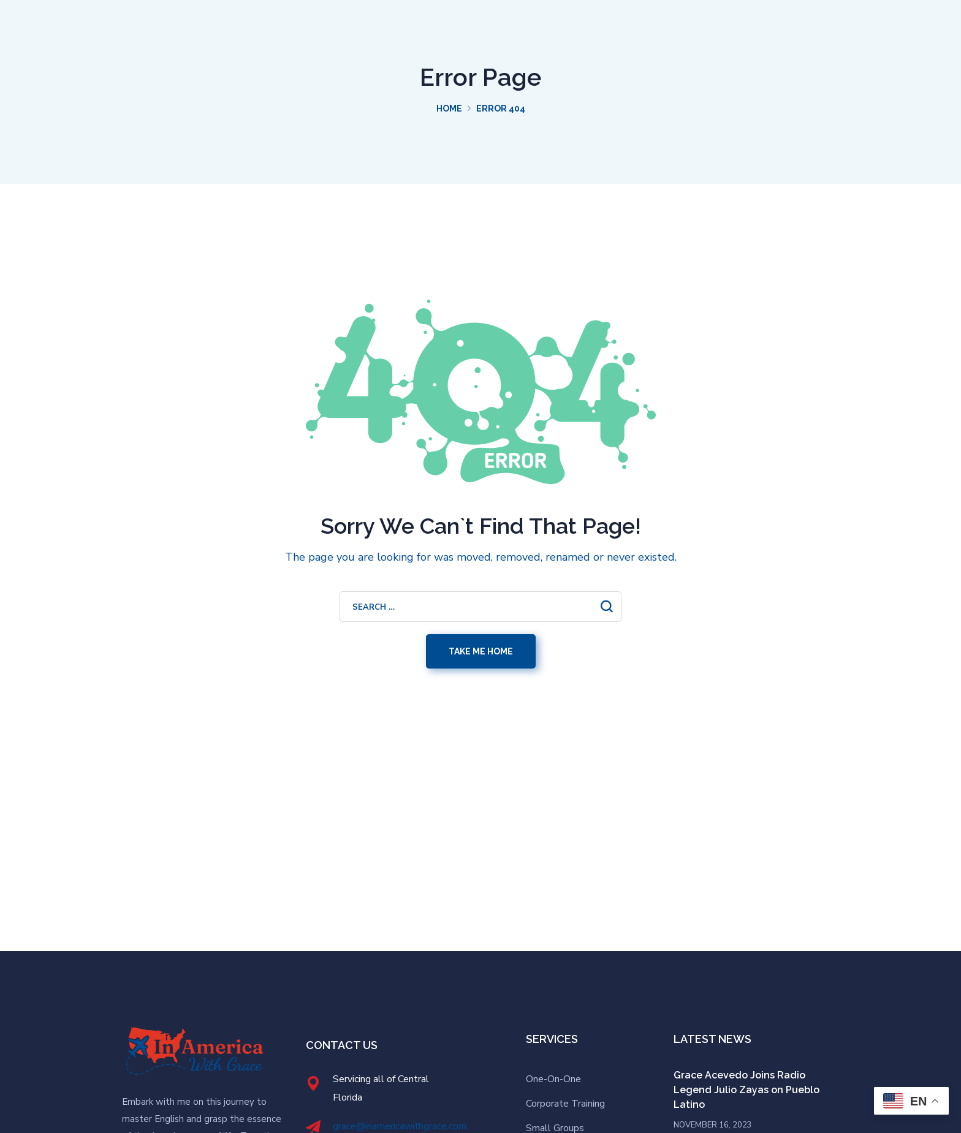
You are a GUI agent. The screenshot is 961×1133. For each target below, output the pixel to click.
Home (449, 108)
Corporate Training (565, 1103)
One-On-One (553, 1079)
